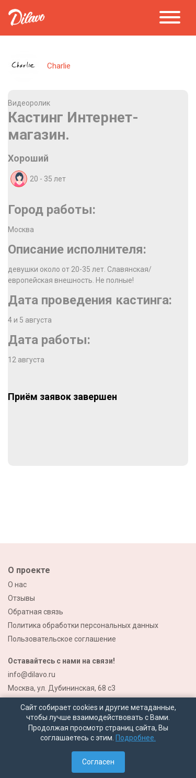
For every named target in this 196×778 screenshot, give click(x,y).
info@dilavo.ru (31, 674)
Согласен (98, 762)
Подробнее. (136, 738)
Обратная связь (35, 612)
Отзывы (21, 598)
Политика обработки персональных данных (83, 625)
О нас (17, 584)
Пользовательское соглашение (62, 639)
